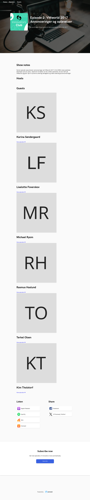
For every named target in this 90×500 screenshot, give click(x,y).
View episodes (20, 142)
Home (5, 2)
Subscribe (45, 461)
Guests (19, 2)
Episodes (12, 2)
